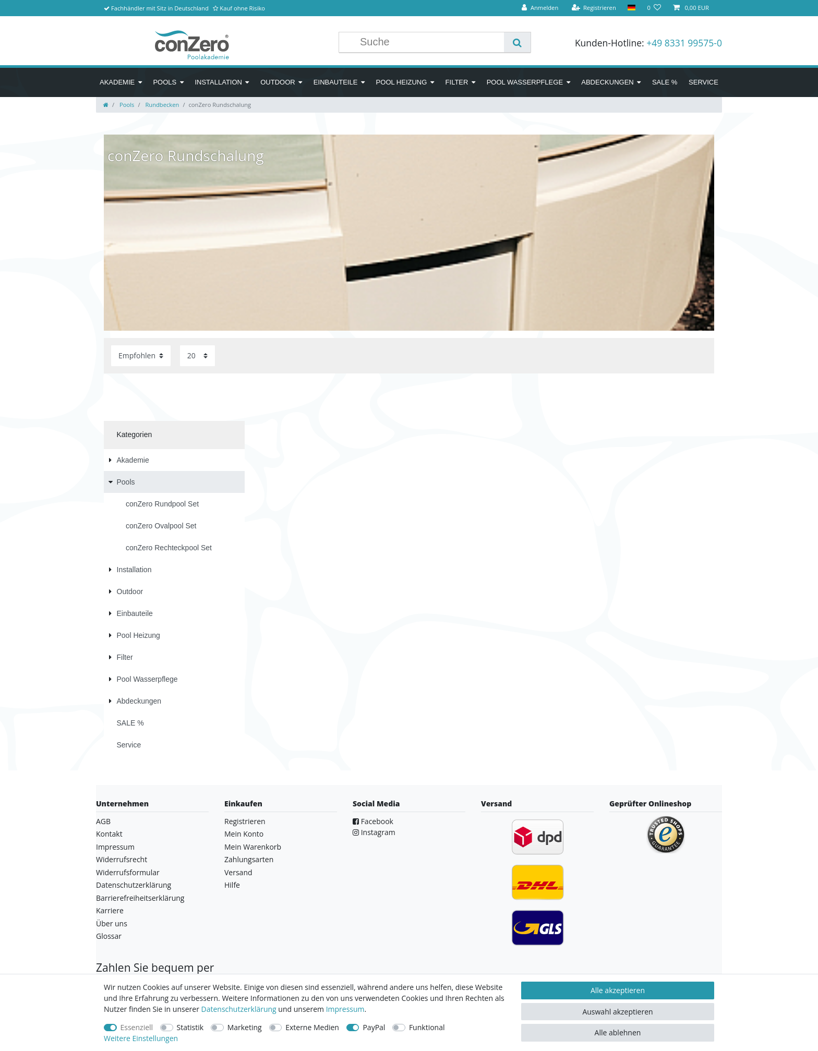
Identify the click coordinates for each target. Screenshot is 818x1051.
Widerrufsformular (128, 872)
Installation (218, 82)
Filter (457, 82)
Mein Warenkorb (252, 847)
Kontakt (109, 834)
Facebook (373, 821)
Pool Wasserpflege (525, 82)
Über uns (111, 923)
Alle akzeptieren (618, 990)
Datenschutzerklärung (133, 885)
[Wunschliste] (654, 8)
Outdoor (277, 82)
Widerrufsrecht (121, 859)
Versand (238, 872)
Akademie (117, 82)
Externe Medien (312, 1027)
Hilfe (232, 885)
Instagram (374, 832)
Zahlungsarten (248, 859)
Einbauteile (336, 82)
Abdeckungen (607, 82)
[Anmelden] (540, 8)
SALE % (664, 82)
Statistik (190, 1027)
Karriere (110, 910)
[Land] (631, 8)
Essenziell (137, 1027)
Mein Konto (243, 834)
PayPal (374, 1027)
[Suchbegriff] (429, 42)
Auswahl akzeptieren (617, 1012)
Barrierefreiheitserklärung (140, 898)
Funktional (427, 1027)
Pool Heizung (401, 82)
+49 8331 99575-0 (684, 43)
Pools (164, 82)
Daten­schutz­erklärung (238, 1009)
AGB (103, 821)
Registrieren (245, 821)
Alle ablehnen (618, 1032)
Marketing (244, 1027)
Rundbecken (161, 104)
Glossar (109, 936)
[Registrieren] (594, 8)
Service (703, 82)
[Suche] (517, 42)
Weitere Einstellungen (141, 1038)
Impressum (115, 847)
